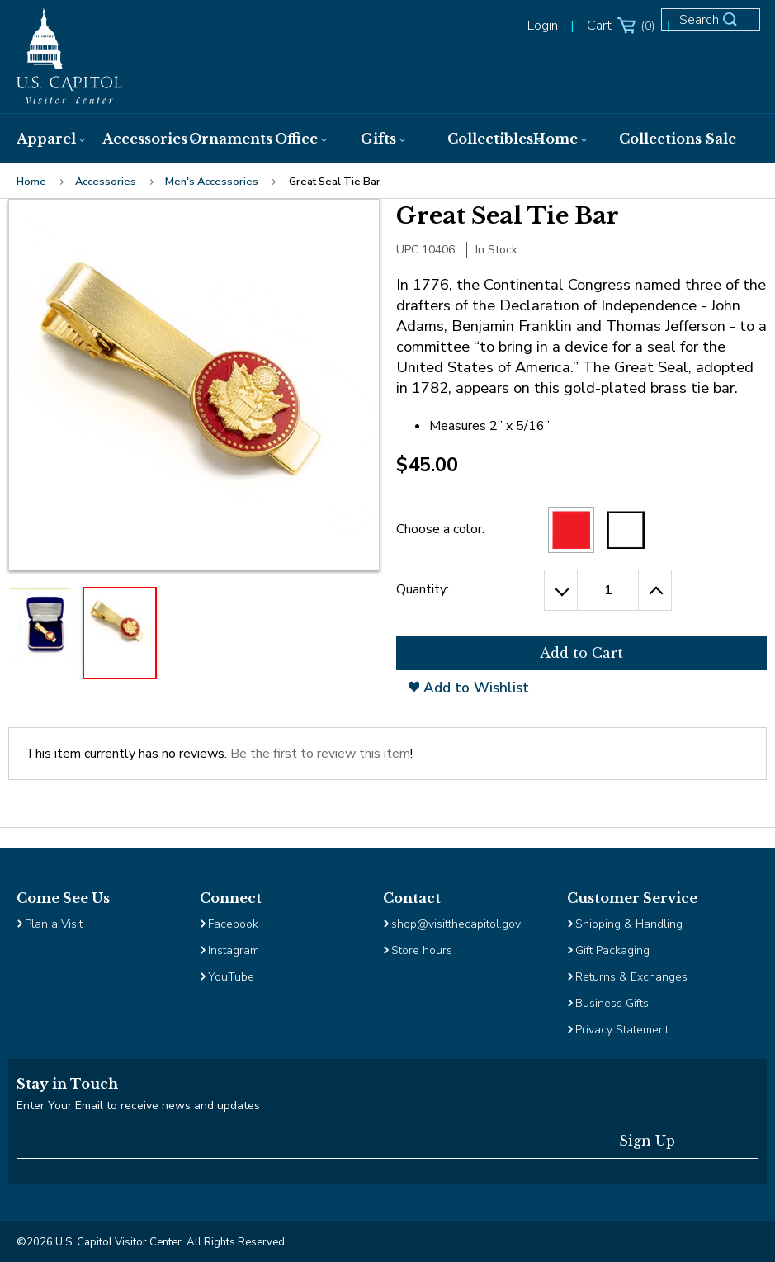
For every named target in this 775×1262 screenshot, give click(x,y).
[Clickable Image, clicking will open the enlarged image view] (194, 384)
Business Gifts (612, 1003)
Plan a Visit (54, 924)
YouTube (231, 977)
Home (31, 181)
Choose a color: (440, 529)
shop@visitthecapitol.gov (456, 924)
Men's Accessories (211, 181)
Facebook (233, 924)
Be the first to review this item (320, 753)
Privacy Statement (623, 1029)
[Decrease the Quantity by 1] (560, 590)
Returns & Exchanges (631, 977)
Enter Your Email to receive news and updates (138, 1105)
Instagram (233, 950)
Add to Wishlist (469, 687)
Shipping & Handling (629, 924)
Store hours (421, 950)
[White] (626, 530)
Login (542, 26)
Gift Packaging (612, 950)
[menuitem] (46, 138)
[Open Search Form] (717, 26)
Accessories (105, 181)
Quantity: (422, 589)
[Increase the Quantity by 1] (655, 590)
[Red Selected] (571, 530)
